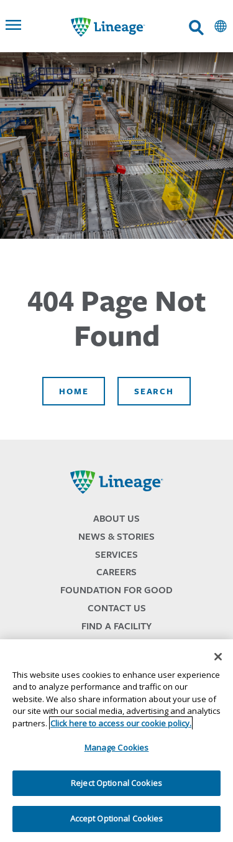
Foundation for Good (116, 589)
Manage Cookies (117, 747)
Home (73, 391)
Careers (116, 571)
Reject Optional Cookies (116, 783)
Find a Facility (116, 625)
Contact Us (117, 607)
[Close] (218, 656)
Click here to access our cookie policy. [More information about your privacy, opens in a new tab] (120, 723)
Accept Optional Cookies (116, 818)
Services (116, 554)
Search (153, 391)
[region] (116, 740)
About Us (116, 518)
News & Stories (116, 536)
